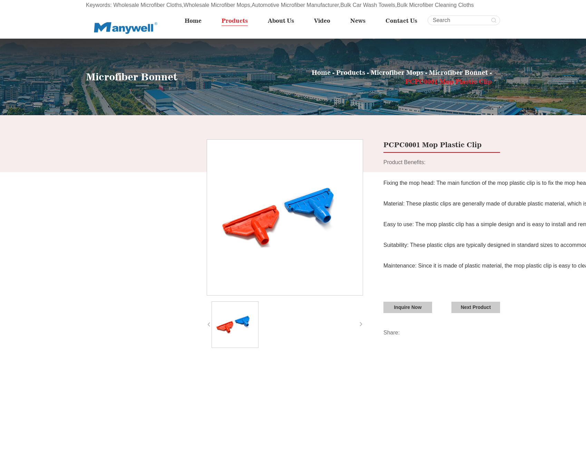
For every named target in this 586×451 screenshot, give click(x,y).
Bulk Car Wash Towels (367, 5)
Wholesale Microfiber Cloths (147, 5)
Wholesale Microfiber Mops (217, 5)
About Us (281, 20)
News (358, 20)
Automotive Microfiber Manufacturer (295, 5)
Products (235, 20)
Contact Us (401, 20)
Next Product (476, 307)
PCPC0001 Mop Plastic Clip (448, 81)
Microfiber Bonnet (459, 72)
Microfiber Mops (397, 72)
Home (193, 20)
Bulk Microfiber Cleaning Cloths (435, 5)
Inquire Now (407, 307)
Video (322, 20)
